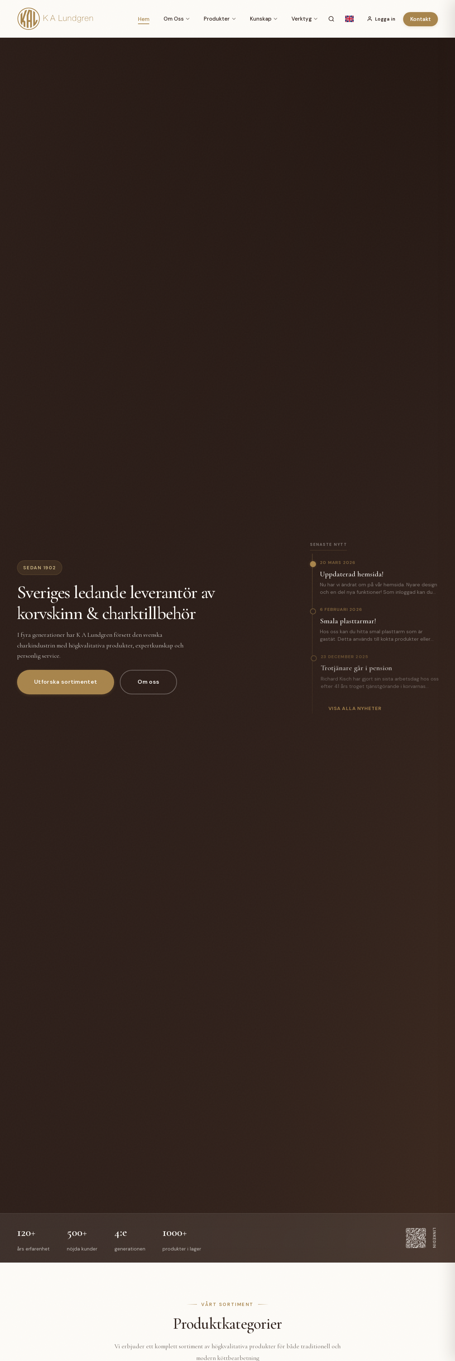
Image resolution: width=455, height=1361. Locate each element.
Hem (143, 19)
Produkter (219, 18)
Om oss (148, 681)
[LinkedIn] (422, 1238)
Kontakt (420, 19)
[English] (349, 19)
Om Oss (176, 18)
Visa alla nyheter (355, 711)
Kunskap (263, 18)
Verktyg (304, 18)
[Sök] (331, 19)
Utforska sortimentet (65, 681)
